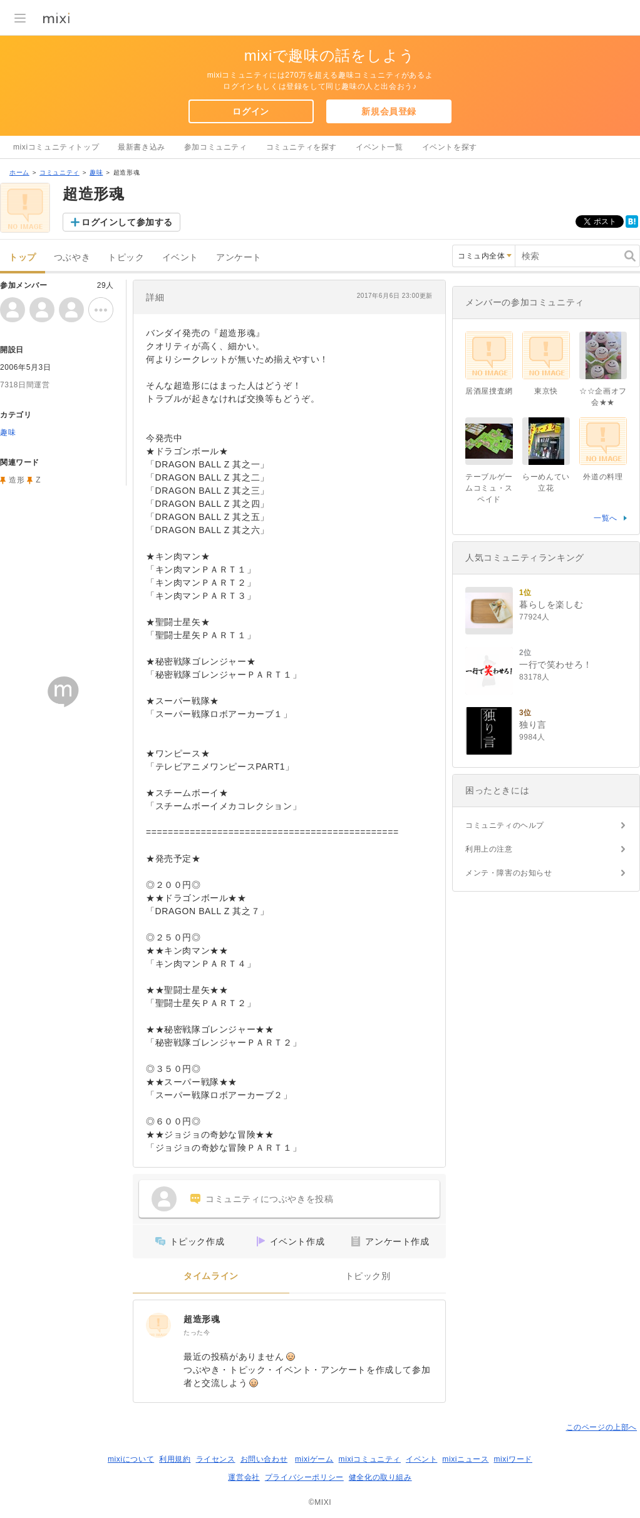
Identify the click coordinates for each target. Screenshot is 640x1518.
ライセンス (215, 1459)
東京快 (546, 391)
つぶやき (72, 257)
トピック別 (368, 1276)
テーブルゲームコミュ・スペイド (489, 488)
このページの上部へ (601, 1427)
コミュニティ (59, 172)
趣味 (96, 172)
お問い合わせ (264, 1459)
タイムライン (211, 1276)
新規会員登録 (388, 111)
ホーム (19, 172)
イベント (180, 257)
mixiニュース (465, 1459)
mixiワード (512, 1459)
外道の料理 (602, 476)
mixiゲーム (314, 1459)
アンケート (239, 257)
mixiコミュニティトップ (56, 147)
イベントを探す (449, 147)
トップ (22, 257)
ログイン (250, 111)
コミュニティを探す (301, 147)
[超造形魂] (158, 1325)
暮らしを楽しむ (551, 604)
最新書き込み (141, 147)
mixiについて (131, 1459)
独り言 (533, 725)
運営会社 (243, 1477)
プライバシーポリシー (304, 1477)
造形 (16, 480)
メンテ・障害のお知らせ (508, 873)
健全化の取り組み (380, 1477)
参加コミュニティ (215, 147)
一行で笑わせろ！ (555, 665)
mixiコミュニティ (370, 1459)
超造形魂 (201, 1319)
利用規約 (174, 1459)
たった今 (196, 1332)
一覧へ (605, 518)
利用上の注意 (489, 849)
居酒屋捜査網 (489, 391)
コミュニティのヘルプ (504, 825)
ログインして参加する (127, 222)
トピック (126, 257)
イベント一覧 (379, 147)
